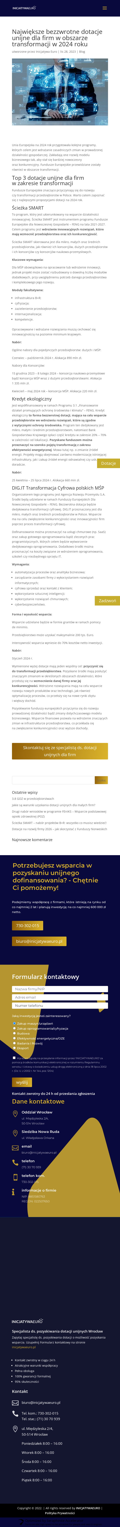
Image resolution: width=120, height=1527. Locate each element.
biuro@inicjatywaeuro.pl (39, 941)
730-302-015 (27, 925)
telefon (28, 1161)
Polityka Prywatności (60, 1513)
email (27, 1146)
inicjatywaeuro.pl (24, 1347)
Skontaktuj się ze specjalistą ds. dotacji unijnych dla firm (60, 751)
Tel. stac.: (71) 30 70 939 (41, 1418)
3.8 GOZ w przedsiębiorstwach (33, 799)
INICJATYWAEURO (88, 1508)
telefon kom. (33, 1176)
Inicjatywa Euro (46, 52)
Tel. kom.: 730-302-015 (40, 1413)
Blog (82, 52)
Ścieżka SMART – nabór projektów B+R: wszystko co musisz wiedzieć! (59, 823)
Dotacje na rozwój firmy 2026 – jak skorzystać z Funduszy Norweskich (59, 829)
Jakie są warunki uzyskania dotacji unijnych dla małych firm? (53, 805)
